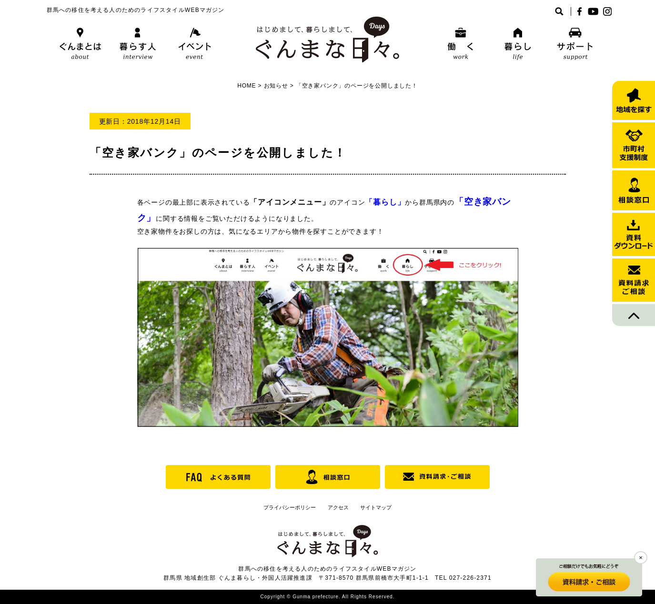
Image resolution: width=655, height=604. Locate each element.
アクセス (338, 507)
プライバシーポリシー (289, 507)
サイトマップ (376, 507)
